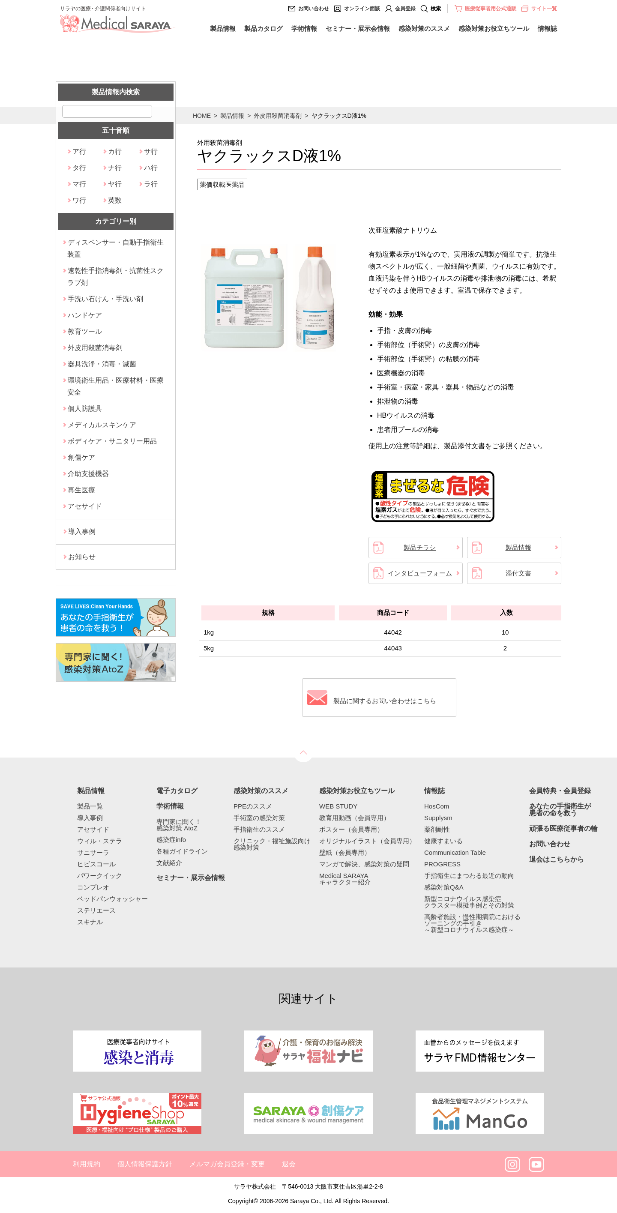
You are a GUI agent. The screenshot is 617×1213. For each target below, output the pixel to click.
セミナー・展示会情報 (358, 28)
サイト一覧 (539, 8)
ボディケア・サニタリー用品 (112, 441)
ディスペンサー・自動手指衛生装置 (115, 248)
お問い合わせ (313, 8)
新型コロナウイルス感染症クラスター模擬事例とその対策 (469, 902)
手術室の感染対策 (259, 818)
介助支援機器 (88, 473)
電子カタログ (177, 791)
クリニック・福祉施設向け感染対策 (272, 844)
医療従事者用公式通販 (490, 8)
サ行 (151, 151)
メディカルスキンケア (102, 424)
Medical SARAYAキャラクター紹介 (345, 878)
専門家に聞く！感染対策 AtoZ (178, 824)
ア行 (79, 151)
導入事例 (82, 531)
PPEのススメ (253, 806)
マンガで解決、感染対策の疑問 (364, 864)
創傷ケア (81, 457)
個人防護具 (85, 408)
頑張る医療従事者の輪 (563, 828)
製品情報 (223, 28)
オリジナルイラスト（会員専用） (367, 841)
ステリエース (96, 910)
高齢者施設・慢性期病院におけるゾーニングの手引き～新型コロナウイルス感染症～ (472, 923)
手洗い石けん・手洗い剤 (105, 299)
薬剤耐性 (437, 829)
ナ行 (115, 167)
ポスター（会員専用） (351, 829)
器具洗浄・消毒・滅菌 (102, 364)
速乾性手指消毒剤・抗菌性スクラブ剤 (115, 276)
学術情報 (304, 28)
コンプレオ (93, 887)
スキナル (90, 922)
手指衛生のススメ (259, 829)
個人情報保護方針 (144, 1164)
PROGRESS (442, 864)
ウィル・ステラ (99, 841)
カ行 (115, 151)
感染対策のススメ (424, 28)
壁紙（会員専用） (345, 852)
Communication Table (455, 852)
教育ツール (85, 331)
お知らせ (82, 556)
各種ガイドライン (182, 851)
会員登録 (405, 8)
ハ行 (151, 167)
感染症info (171, 839)
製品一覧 (90, 806)
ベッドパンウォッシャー (112, 899)
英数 (115, 200)
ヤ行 (115, 184)
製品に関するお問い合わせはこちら (387, 697)
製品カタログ (263, 28)
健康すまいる (443, 841)
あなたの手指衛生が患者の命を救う (560, 810)
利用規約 (86, 1164)
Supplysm (438, 818)
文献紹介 (169, 863)
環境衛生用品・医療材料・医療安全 (115, 386)
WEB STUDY (338, 806)
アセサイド (85, 506)
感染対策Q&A (444, 887)
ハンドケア (85, 315)
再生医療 (81, 490)
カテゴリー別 (115, 221)
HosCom (436, 806)
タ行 (79, 167)
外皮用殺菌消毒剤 (278, 115)
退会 (289, 1164)
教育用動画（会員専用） (354, 818)
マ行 (79, 184)
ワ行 (79, 200)
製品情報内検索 (116, 92)
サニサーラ (93, 852)
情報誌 (547, 28)
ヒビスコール (96, 864)
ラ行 (151, 184)
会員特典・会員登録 (560, 791)
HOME (202, 115)
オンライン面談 (362, 8)
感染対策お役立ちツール (493, 28)
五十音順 (115, 130)
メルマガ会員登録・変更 (227, 1164)
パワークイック (99, 875)
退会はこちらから (556, 859)
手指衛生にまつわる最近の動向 (469, 875)
